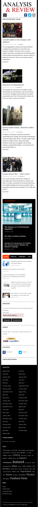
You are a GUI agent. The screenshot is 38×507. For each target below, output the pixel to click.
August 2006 (6, 433)
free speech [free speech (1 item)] (28, 462)
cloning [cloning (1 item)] (10, 455)
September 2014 (7, 406)
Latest (6, 256)
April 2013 (21, 421)
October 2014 (23, 404)
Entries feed (6, 489)
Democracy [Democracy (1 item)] (24, 455)
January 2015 (6, 401)
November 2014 (7, 404)
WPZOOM (24, 504)
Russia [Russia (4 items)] (9, 474)
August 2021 (6, 371)
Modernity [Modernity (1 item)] (26, 469)
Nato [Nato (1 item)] (30, 469)
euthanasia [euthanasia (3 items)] (7, 462)
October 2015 (23, 389)
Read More (5, 62)
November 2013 (7, 418)
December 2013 (23, 415)
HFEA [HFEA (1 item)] (33, 462)
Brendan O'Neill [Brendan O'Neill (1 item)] (15, 452)
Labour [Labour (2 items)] (28, 466)
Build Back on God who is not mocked (13, 269)
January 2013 (22, 424)
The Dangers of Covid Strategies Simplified (17, 228)
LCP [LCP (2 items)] (33, 466)
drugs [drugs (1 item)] (29, 455)
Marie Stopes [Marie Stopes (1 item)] (14, 469)
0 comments (18, 87)
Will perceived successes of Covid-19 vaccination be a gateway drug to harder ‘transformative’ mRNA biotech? (21, 285)
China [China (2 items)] (5, 455)
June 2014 (5, 409)
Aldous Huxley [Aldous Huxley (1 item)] (6, 450)
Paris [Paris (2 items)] (14, 471)
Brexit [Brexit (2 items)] (23, 453)
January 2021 (6, 377)
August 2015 (22, 392)
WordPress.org (7, 494)
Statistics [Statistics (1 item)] (15, 475)
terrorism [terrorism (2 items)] (22, 475)
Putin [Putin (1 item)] (33, 471)
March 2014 (6, 412)
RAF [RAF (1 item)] (4, 475)
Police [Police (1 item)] (18, 471)
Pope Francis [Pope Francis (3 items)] (26, 471)
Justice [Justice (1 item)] (19, 466)
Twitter (24, 352)
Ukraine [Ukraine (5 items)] (30, 474)
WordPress (12, 504)
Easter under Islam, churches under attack (18, 128)
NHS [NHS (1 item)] (34, 469)
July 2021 (21, 371)
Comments (22, 256)
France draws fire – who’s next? (16, 174)
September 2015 (7, 392)
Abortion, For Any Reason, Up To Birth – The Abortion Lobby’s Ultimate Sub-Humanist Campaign (18, 245)
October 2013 (23, 418)
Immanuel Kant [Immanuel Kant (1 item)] (7, 466)
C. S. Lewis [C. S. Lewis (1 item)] (28, 452)
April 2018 (5, 380)
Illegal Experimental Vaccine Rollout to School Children (21, 262)
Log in (4, 486)
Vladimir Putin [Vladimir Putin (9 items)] (18, 478)
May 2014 (21, 409)
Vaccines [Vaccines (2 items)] (6, 479)
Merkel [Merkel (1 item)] (20, 469)
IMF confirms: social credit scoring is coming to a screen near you (21, 294)
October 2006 (23, 430)
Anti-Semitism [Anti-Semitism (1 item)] (22, 450)
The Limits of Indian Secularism (15, 236)
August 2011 (22, 427)
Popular (13, 256)
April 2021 (5, 374)
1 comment (20, 44)
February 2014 (23, 412)
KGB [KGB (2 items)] (23, 466)
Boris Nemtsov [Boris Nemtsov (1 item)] (7, 452)
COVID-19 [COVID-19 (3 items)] (16, 455)
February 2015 (23, 398)
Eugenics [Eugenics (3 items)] (23, 458)
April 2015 (21, 395)
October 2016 (7, 386)
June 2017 (22, 380)
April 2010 (5, 430)
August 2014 (22, 406)
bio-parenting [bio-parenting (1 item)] (30, 450)
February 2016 (7, 389)
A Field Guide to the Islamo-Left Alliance (17, 40)
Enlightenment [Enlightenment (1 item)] (12, 458)
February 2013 (7, 424)
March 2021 (22, 374)
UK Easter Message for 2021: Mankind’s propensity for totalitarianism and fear (14, 276)
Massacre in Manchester (13, 85)
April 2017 (21, 383)
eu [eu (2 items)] (17, 458)
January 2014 (6, 415)
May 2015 (5, 395)
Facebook (9, 352)
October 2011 (7, 427)
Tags (29, 256)
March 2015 (6, 398)
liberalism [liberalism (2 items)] (6, 469)
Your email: (6, 312)
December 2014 (23, 401)
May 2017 (5, 383)
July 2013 (5, 421)
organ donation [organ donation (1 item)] (7, 471)
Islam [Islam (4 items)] (14, 466)
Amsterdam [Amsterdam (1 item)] (14, 450)
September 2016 (23, 386)
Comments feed (7, 491)
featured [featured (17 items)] (18, 462)
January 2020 (22, 377)
